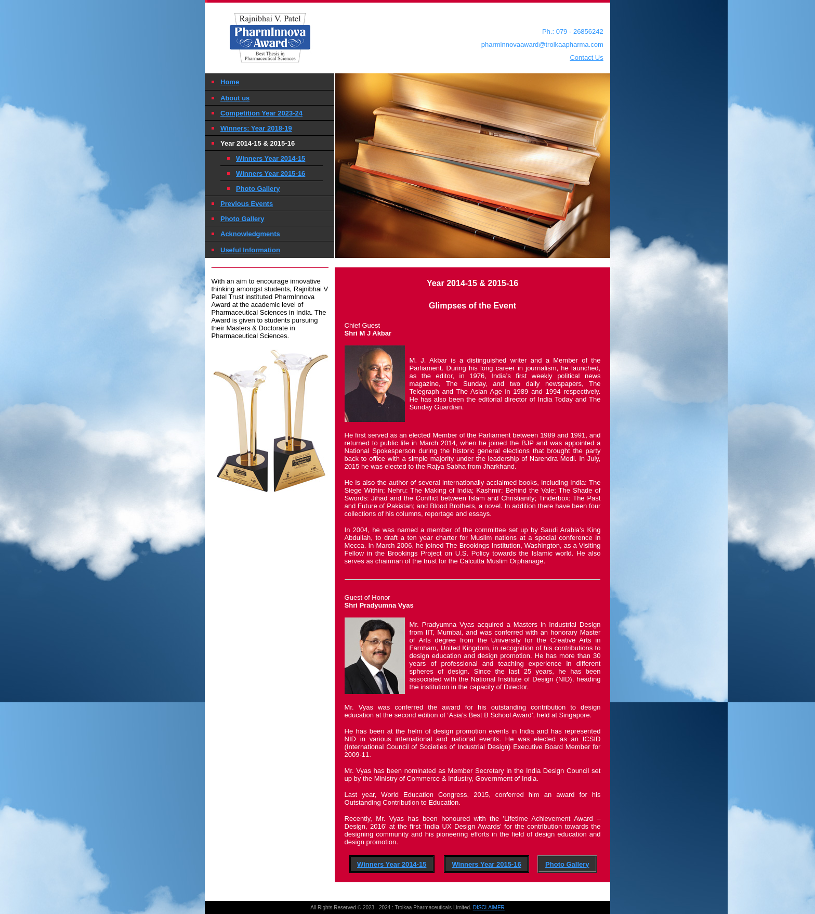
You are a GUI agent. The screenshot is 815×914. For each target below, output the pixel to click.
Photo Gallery (258, 188)
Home (229, 82)
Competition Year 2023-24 (261, 113)
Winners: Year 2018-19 (256, 128)
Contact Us (586, 57)
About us (234, 98)
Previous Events (246, 204)
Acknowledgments (250, 234)
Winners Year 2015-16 (270, 173)
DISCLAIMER (489, 907)
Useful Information (250, 250)
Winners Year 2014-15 (270, 158)
